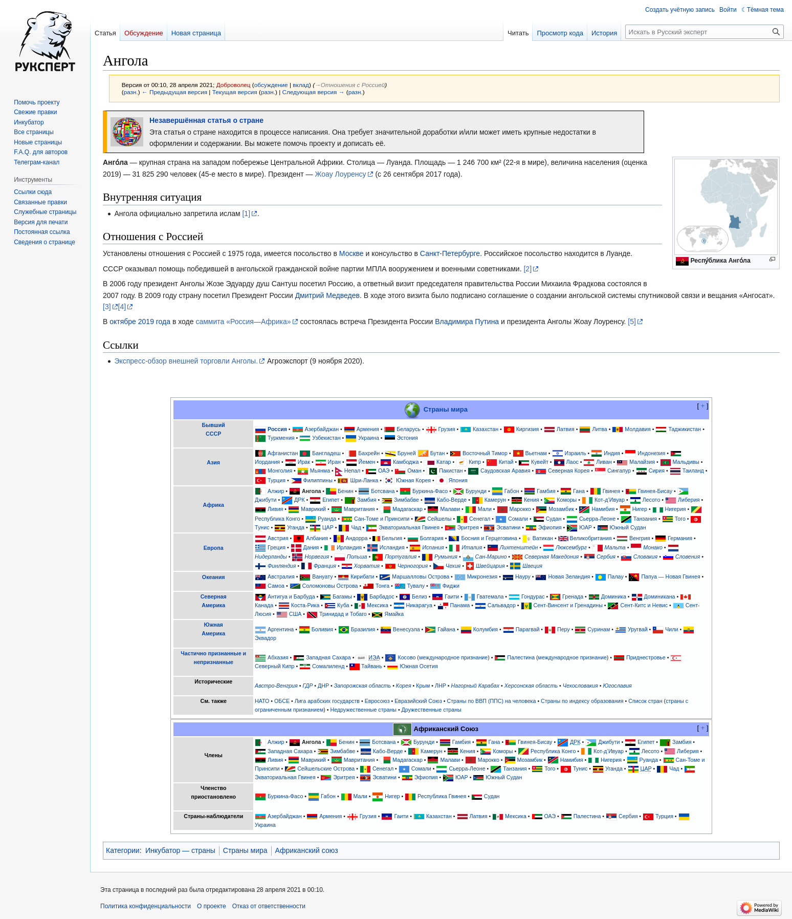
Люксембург (571, 547)
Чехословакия (580, 685)
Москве (351, 253)
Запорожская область (362, 685)
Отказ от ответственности (268, 906)
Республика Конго (277, 519)
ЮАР (585, 527)
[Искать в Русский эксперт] (704, 32)
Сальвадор (502, 605)
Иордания (267, 462)
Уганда (295, 527)
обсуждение (271, 84)
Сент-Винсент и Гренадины (568, 605)
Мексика (377, 605)
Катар (443, 462)
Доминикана (659, 596)
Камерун (495, 500)
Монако (653, 547)
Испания (433, 547)
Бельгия (392, 538)
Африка (213, 505)
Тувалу (416, 586)
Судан (554, 519)
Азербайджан (322, 429)
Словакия (645, 556)
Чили (671, 629)
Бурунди (476, 491)
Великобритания (591, 538)
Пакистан (451, 470)
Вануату (322, 576)
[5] (632, 321)
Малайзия (642, 462)
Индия (612, 453)
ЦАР (328, 527)
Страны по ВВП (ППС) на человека (491, 701)
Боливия (322, 629)
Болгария (432, 538)
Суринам (598, 629)
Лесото (652, 500)
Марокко (520, 509)
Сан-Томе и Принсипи (381, 519)
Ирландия (349, 547)
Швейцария (490, 566)
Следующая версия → (313, 92)
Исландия (392, 547)
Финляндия (282, 566)
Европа (214, 548)
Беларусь (409, 429)
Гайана (446, 629)
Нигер (639, 509)
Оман (414, 470)
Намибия (602, 509)
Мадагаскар (407, 509)
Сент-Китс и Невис (644, 605)
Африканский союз (306, 850)
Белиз (419, 596)
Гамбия (546, 491)
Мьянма (320, 470)
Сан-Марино (491, 556)
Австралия (281, 576)
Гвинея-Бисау (655, 491)
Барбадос (381, 596)
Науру (523, 576)
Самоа (276, 586)
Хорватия (367, 566)
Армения (368, 429)
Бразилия (363, 629)
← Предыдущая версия (174, 92)
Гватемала (490, 596)
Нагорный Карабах (475, 685)
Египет (330, 500)
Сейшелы (439, 519)
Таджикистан (684, 429)
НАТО (262, 701)
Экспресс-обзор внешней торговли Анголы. (186, 361)
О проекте (211, 906)
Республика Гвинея (441, 796)
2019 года (154, 321)
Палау (616, 576)
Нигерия (675, 509)
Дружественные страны (431, 710)
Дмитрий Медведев (327, 295)
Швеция (532, 566)
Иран (334, 462)
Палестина (521, 657)
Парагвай (528, 629)
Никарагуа (419, 605)
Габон (511, 491)
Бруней (407, 453)
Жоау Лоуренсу (340, 174)
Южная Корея (413, 480)
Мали (485, 509)
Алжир (276, 491)
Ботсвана (382, 491)
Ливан (603, 462)
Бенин (346, 491)
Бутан (437, 453)
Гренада (572, 596)
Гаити (452, 596)
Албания (317, 538)
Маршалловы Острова (420, 576)
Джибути (265, 500)
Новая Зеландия (569, 576)
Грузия (446, 429)
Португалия (400, 556)
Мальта (615, 547)
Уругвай (638, 629)
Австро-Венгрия (276, 685)
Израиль (575, 453)
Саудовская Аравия (505, 470)
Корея (403, 685)
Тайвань (371, 666)
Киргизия (527, 429)
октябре (122, 321)
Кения (531, 500)
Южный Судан (628, 527)
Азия (213, 462)
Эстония (407, 438)
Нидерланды (271, 556)
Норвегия (316, 556)
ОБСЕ (282, 701)
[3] (107, 307)
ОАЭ (384, 470)
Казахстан (485, 429)
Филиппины (318, 480)
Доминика (613, 596)
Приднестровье (646, 657)
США (295, 614)
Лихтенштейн (519, 547)
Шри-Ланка (364, 480)
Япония (458, 480)
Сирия (657, 470)
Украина (368, 438)
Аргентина (281, 629)
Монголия (280, 470)
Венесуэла (406, 629)
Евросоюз (377, 701)
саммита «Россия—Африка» (243, 321)
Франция (325, 566)
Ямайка (394, 614)
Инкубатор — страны (180, 850)
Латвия (566, 429)
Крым (423, 685)
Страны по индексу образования (582, 701)
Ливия (275, 509)
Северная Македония (551, 556)
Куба (343, 605)
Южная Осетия (418, 666)
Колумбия (485, 629)
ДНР (323, 685)
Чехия (453, 566)
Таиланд (693, 470)
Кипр (475, 462)
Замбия (366, 500)
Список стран (645, 701)
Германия (680, 538)
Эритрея (468, 527)
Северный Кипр (274, 666)
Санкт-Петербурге (450, 253)
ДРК (299, 500)
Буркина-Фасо (430, 491)
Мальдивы (686, 462)
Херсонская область (531, 685)
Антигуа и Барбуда (291, 596)
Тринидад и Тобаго (343, 614)
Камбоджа (406, 462)
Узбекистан (326, 438)
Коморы (567, 500)
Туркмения (281, 438)
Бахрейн (369, 453)
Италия (471, 547)
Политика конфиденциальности (145, 906)
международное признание (453, 657)
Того (680, 519)
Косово (406, 657)
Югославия (617, 685)
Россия (277, 429)
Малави (450, 509)
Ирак (304, 462)
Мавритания (359, 509)
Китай (506, 462)
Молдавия (637, 429)
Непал (352, 470)
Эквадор (265, 638)
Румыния (445, 556)
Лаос (572, 462)
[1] (246, 213)
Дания (311, 547)
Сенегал (479, 519)
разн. (131, 92)
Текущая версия (234, 92)
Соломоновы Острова (330, 586)
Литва (599, 429)
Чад (356, 527)
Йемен (367, 462)
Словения (687, 556)
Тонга (382, 586)
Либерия (689, 500)
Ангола (311, 491)
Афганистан (283, 453)
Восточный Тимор (485, 453)
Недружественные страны (363, 710)
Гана (579, 491)
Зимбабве (406, 500)
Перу (563, 629)
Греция (276, 547)
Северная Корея (568, 470)
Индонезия (651, 453)
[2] (527, 269)
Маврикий (313, 509)
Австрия (278, 538)
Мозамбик (561, 509)
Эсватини (508, 527)
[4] (122, 307)
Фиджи (451, 586)
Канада (264, 605)
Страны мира (446, 409)
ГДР (307, 685)
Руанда (327, 519)
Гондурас (532, 596)
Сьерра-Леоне (597, 519)
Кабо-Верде (452, 500)
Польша (357, 556)
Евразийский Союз (418, 701)
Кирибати (362, 576)
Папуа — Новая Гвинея (670, 576)
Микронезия (482, 576)
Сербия (606, 556)
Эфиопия (550, 527)
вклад (301, 84)
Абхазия (278, 657)
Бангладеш (326, 453)
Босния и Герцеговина (489, 538)
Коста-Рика (305, 605)
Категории (123, 850)
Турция (276, 480)
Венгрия (639, 538)
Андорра (357, 538)
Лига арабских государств (327, 701)
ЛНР (440, 685)
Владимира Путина (467, 321)
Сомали (518, 519)
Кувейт (539, 462)
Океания (213, 577)
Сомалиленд (328, 666)
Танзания (645, 519)
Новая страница (196, 33)
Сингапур (619, 470)
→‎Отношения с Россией (350, 84)
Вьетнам (536, 453)
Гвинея (611, 491)
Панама (460, 605)
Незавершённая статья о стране (206, 120)
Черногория (413, 566)
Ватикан (543, 538)
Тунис (262, 527)
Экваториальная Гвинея (409, 527)
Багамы (342, 596)
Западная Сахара (328, 657)
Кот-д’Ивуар (610, 500)
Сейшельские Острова (326, 768)
